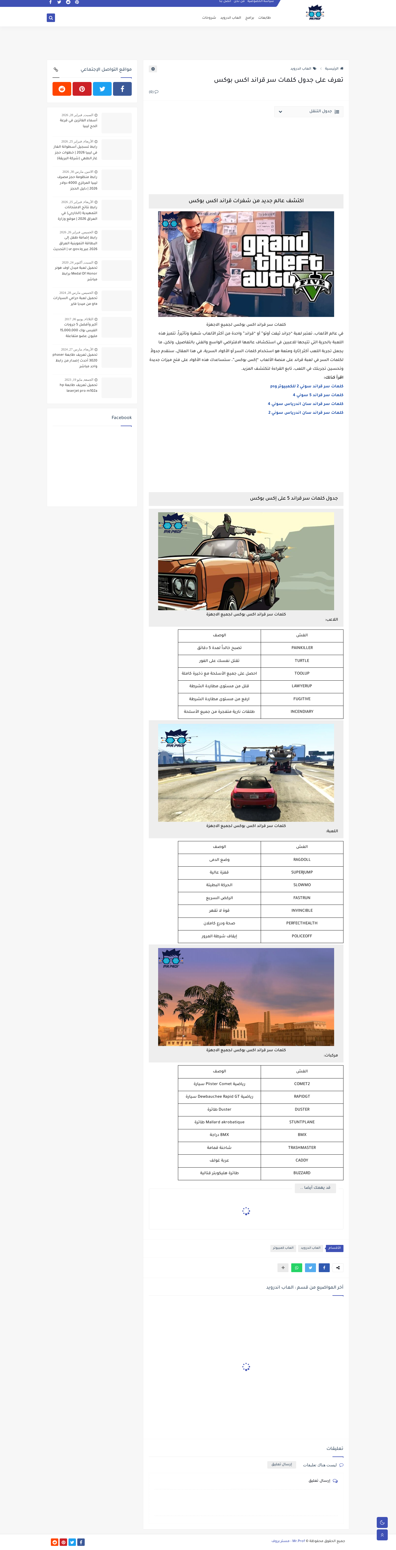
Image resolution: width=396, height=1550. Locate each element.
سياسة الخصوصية (261, 4)
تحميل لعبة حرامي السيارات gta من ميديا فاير (75, 301)
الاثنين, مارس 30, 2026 (77, 172)
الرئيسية (334, 69)
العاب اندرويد (230, 18)
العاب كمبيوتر (283, 1248)
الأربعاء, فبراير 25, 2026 (77, 141)
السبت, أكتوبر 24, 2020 (77, 262)
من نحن (239, 4)
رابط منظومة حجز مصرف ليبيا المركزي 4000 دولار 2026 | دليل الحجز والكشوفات (77, 184)
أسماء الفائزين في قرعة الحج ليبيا (78, 123)
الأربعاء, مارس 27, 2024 (77, 349)
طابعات (264, 18)
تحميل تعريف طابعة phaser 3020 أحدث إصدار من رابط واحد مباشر (75, 361)
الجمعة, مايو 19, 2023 (79, 380)
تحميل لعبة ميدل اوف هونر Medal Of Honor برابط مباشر (76, 274)
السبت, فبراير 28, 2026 (77, 115)
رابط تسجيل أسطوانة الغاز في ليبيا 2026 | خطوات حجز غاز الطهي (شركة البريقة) (75, 153)
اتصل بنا (225, 4)
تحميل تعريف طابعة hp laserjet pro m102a (78, 388)
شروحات (209, 18)
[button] (324, 1267)
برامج (249, 18)
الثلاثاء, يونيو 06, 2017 (79, 319)
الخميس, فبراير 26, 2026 (76, 232)
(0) (153, 92)
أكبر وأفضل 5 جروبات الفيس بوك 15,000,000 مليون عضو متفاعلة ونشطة (78, 331)
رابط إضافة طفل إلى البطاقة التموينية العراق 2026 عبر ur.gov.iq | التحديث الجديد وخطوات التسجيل (75, 244)
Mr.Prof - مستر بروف (288, 1541)
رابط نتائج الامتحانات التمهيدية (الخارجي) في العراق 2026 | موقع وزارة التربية (77, 214)
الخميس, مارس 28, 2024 (76, 293)
